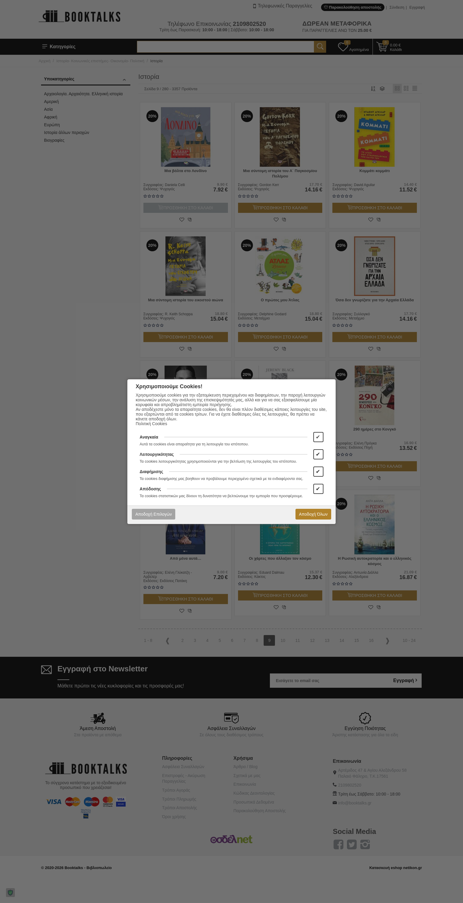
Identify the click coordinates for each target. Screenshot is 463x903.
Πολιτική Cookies (151, 423)
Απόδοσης (150, 488)
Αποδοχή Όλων (313, 514)
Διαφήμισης (151, 471)
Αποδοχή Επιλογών (153, 514)
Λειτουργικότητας (157, 454)
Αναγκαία (149, 437)
